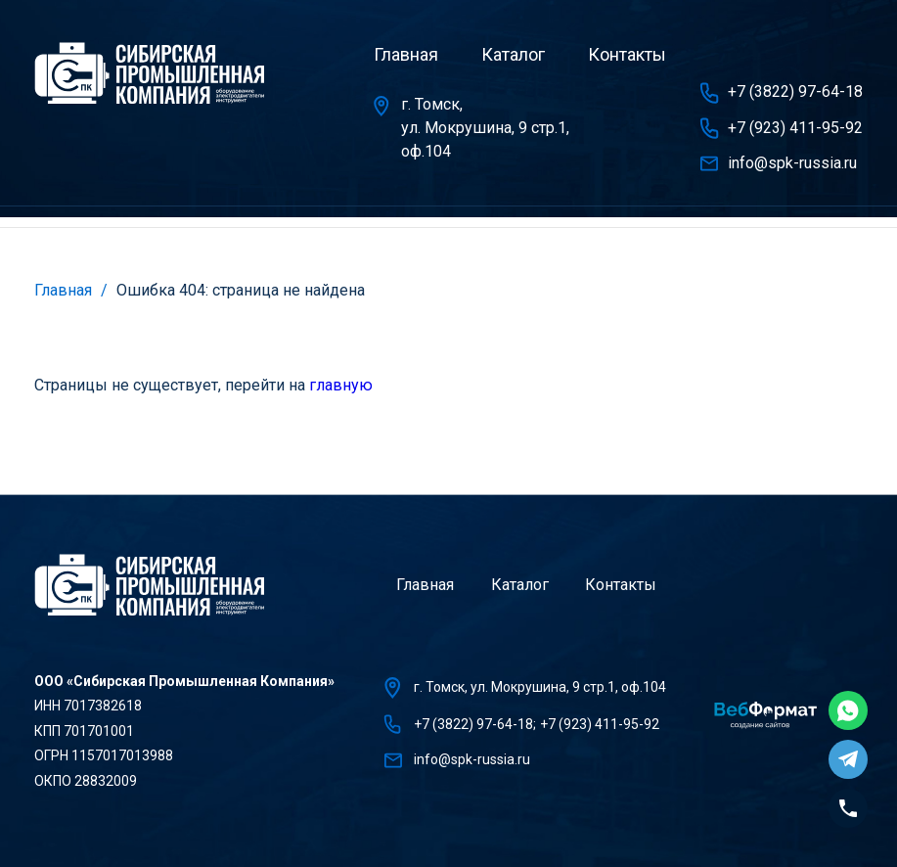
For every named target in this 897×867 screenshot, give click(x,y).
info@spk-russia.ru (792, 163)
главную (341, 385)
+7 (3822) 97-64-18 (795, 91)
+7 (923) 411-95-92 (795, 127)
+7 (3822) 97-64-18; (475, 724)
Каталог (513, 54)
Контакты (627, 54)
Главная (406, 54)
